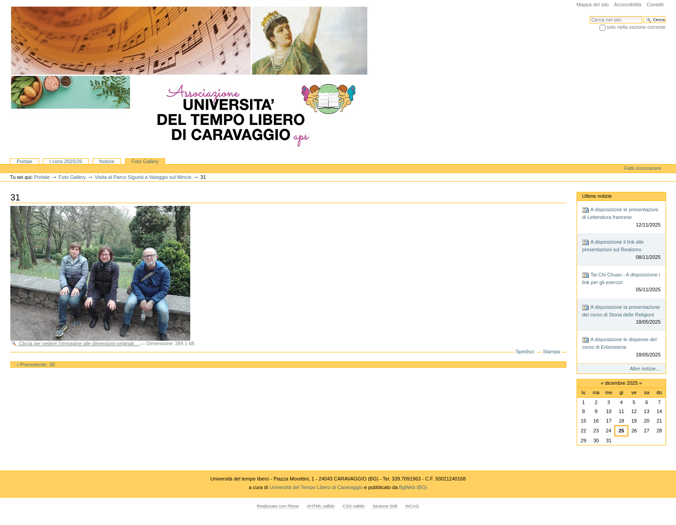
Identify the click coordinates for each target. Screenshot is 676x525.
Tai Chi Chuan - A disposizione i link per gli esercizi (621, 282)
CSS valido (354, 505)
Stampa (551, 351)
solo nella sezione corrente (636, 27)
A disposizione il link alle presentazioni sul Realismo (621, 250)
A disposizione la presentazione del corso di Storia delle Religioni (621, 315)
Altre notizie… (645, 368)
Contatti (654, 4)
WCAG (412, 505)
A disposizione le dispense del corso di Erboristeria (621, 347)
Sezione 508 (384, 505)
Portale (24, 161)
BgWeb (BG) (413, 487)
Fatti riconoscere (642, 168)
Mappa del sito (593, 4)
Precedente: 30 (35, 364)
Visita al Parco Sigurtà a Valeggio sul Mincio (143, 177)
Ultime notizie (597, 196)
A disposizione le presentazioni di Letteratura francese (621, 217)
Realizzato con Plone (278, 505)
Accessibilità (627, 4)
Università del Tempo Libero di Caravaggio (316, 487)
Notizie (107, 161)
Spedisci (525, 351)
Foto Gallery (144, 161)
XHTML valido (321, 505)
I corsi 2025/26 (65, 161)
